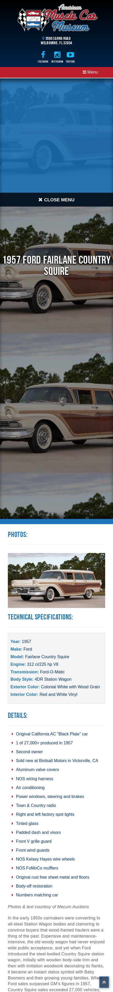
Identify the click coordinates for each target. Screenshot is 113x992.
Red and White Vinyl (58, 694)
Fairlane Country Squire (47, 657)
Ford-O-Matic (52, 672)
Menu (90, 72)
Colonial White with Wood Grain (70, 687)
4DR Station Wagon (53, 679)
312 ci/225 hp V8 (42, 664)
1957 (26, 641)
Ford (28, 649)
